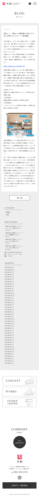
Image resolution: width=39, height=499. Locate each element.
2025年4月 (8, 284)
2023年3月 (8, 314)
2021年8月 (8, 356)
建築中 (8, 212)
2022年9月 (8, 326)
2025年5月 (8, 281)
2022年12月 (8, 319)
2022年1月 (8, 345)
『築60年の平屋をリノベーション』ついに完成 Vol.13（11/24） (14, 228)
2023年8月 (8, 305)
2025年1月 (8, 291)
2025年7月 (8, 277)
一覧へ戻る (19, 198)
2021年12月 (8, 347)
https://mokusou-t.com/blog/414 (14, 66)
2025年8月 (8, 274)
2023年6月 (8, 307)
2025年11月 (8, 267)
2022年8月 (8, 328)
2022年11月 (8, 321)
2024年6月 (8, 300)
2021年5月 (8, 363)
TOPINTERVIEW (19, 442)
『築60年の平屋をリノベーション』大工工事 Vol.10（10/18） (14, 247)
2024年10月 (8, 295)
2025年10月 (8, 270)
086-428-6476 (21, 471)
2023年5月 (8, 309)
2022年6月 (8, 333)
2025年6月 (8, 279)
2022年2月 (8, 342)
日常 (7, 215)
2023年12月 (8, 302)
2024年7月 (8, 298)
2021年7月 (8, 359)
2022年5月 (8, 335)
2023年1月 (8, 316)
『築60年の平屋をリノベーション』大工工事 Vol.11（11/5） (14, 241)
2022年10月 (8, 323)
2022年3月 (8, 340)
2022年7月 (8, 331)
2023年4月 (8, 312)
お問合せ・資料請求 (19, 485)
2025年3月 (8, 286)
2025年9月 (8, 272)
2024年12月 (8, 293)
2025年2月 (8, 288)
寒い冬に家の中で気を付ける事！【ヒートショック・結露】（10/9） (13, 254)
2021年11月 (8, 349)
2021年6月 (8, 361)
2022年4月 (8, 337)
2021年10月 (8, 351)
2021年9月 (8, 354)
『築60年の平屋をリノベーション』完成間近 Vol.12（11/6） (14, 234)
